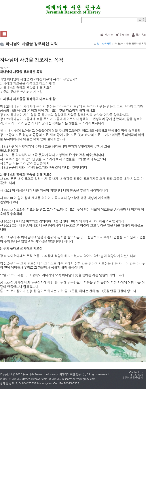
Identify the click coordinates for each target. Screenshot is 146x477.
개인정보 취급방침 (132, 377)
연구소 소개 (136, 375)
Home (106, 34)
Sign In (122, 34)
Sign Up (139, 34)
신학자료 (106, 44)
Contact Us (136, 372)
